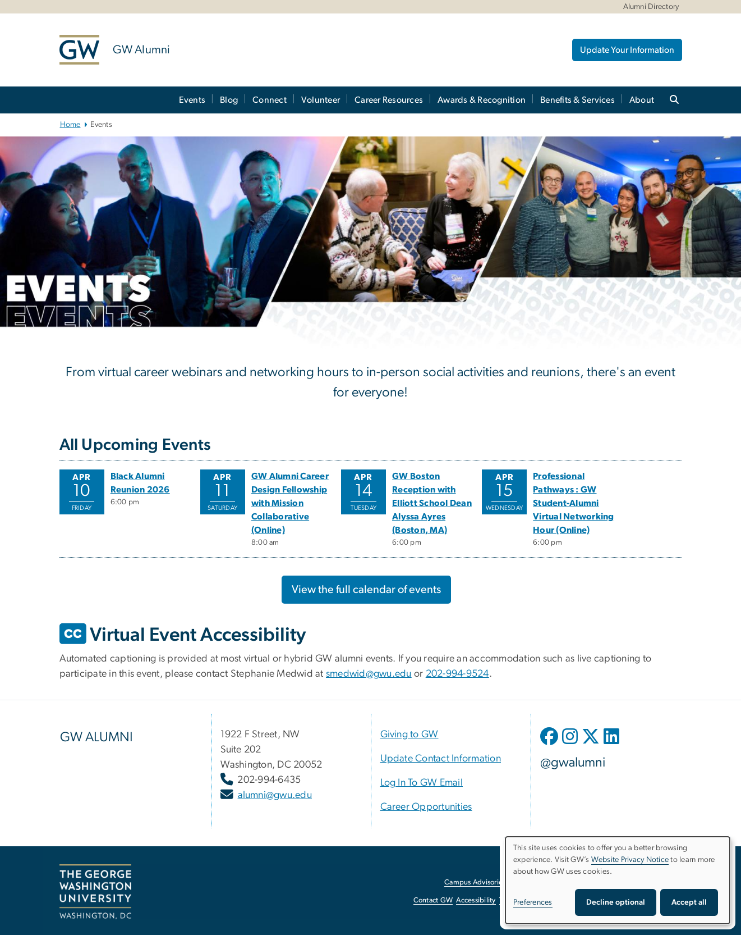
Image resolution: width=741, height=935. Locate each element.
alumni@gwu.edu (275, 795)
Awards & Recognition (482, 99)
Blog (229, 99)
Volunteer (320, 99)
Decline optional (615, 902)
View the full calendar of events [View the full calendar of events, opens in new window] (366, 589)
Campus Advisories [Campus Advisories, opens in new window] (474, 882)
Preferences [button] (533, 902)
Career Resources (389, 99)
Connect (269, 99)
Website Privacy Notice (630, 860)
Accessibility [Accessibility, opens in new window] (475, 900)
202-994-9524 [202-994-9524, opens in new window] (457, 674)
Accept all (689, 902)
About (641, 99)
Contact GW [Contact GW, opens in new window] (433, 900)
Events (192, 99)
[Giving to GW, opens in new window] (409, 734)
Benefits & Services (577, 99)
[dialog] (617, 880)
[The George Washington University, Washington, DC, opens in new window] (95, 891)
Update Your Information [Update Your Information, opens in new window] (627, 49)
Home (70, 125)
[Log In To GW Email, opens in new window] (421, 783)
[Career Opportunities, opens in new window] (426, 807)
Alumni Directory (651, 7)
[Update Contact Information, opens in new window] (440, 759)
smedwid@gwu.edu (369, 674)
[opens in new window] (550, 744)
